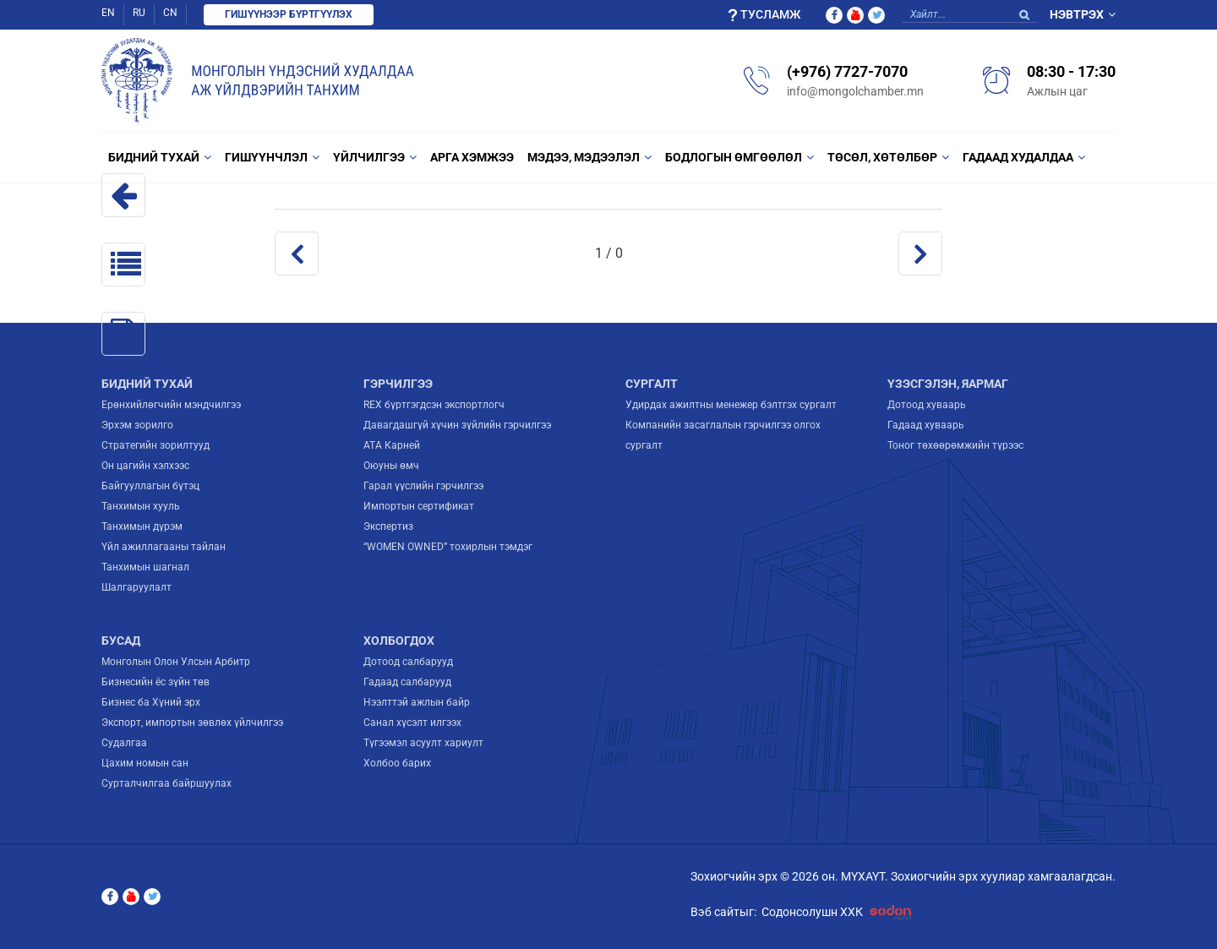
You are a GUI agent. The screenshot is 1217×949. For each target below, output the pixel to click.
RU (139, 13)
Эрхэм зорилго (137, 425)
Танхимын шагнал (145, 567)
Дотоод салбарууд (408, 662)
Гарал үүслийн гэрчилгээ (423, 486)
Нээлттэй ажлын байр (416, 702)
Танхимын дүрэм (142, 526)
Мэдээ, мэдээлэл (583, 157)
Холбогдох (398, 640)
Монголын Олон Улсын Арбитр (175, 662)
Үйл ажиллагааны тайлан (163, 547)
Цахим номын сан (144, 763)
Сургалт (651, 383)
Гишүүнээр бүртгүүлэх (288, 14)
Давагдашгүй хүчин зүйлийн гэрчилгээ (457, 425)
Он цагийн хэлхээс (145, 466)
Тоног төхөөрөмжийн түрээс (955, 445)
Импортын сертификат (418, 506)
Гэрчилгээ (398, 383)
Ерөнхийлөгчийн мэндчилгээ (171, 405)
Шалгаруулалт (136, 587)
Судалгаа (124, 743)
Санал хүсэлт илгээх (412, 722)
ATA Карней (391, 445)
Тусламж (764, 14)
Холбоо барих (397, 763)
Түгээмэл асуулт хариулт (423, 743)
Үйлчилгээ (369, 157)
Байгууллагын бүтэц (150, 486)
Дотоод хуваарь (926, 405)
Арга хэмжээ (472, 157)
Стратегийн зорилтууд (155, 445)
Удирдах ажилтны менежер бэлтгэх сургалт (731, 405)
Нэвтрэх (1077, 14)
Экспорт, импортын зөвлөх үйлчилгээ (192, 722)
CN (170, 13)
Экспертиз (388, 526)
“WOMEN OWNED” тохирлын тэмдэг (447, 547)
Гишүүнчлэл (266, 157)
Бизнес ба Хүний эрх (150, 702)
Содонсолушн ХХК (839, 912)
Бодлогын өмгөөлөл (733, 157)
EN (108, 13)
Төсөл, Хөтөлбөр (882, 157)
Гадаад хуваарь (925, 425)
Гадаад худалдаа (1018, 157)
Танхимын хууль (140, 506)
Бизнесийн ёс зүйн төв (155, 682)
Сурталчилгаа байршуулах (166, 783)
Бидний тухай (153, 157)
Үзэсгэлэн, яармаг (947, 383)
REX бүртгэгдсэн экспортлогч (434, 405)
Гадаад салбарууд (407, 682)
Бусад (120, 640)
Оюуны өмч (391, 466)
